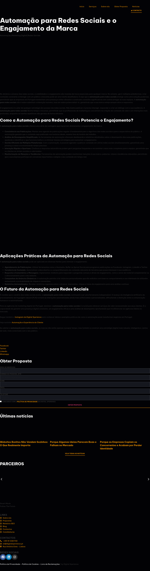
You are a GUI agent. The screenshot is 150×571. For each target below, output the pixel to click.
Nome (2, 381)
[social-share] (75, 345)
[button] (1, 479)
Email (2, 387)
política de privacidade (27, 402)
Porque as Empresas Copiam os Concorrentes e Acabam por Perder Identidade (121, 445)
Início (82, 6)
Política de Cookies (30, 564)
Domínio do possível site (10, 374)
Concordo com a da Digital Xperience (29, 402)
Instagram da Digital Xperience (28, 317)
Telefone (4, 394)
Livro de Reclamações (50, 564)
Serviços (92, 6)
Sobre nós (105, 6)
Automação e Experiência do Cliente (27, 322)
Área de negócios (7, 367)
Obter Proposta (121, 6)
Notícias (135, 6)
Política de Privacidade (10, 564)
